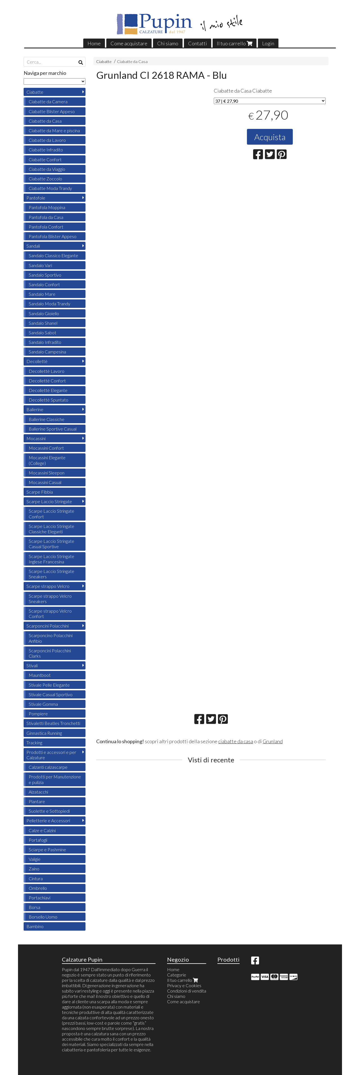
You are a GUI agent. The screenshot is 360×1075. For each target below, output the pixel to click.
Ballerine (34, 409)
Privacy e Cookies (184, 985)
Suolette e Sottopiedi (49, 811)
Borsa (34, 907)
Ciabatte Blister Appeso (52, 111)
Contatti (197, 43)
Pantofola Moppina (47, 207)
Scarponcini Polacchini (47, 625)
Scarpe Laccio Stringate (49, 501)
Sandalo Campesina (47, 351)
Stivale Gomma (43, 704)
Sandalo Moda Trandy (49, 303)
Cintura (36, 878)
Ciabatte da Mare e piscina (54, 130)
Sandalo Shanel (43, 323)
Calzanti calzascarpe (48, 767)
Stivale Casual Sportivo (51, 694)
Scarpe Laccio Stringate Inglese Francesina (51, 559)
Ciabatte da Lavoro (47, 140)
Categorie (176, 974)
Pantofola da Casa (46, 217)
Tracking (34, 742)
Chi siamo (167, 43)
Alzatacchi (38, 791)
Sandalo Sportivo (45, 274)
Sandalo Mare (42, 294)
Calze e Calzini (42, 830)
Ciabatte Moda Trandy (50, 188)
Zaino (34, 868)
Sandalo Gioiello (44, 313)
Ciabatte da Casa (132, 61)
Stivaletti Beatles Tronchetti (53, 723)
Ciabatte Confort (45, 159)
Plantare (37, 801)
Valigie (34, 859)
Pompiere (38, 713)
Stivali (32, 665)
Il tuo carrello (234, 43)
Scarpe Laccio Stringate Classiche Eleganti (51, 528)
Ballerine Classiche (46, 419)
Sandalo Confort (44, 284)
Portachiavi (39, 897)
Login (268, 43)
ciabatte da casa (235, 741)
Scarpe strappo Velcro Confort (50, 613)
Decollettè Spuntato (48, 399)
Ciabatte (104, 61)
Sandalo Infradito (45, 342)
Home (94, 43)
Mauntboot (40, 675)
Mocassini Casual (45, 482)
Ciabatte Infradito (46, 149)
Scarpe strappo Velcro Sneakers (50, 598)
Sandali (33, 245)
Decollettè (37, 361)
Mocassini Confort (46, 448)
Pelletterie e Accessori (48, 820)
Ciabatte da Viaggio (47, 169)
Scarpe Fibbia (39, 491)
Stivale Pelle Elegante (49, 684)
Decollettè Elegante (48, 390)
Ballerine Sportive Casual (52, 428)
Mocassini (36, 438)
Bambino (35, 926)
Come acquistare (129, 43)
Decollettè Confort (47, 380)
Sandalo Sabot (42, 332)
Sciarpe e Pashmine (47, 849)
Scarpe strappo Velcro (47, 586)
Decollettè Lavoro (46, 371)
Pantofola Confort (46, 226)
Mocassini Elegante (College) (47, 460)
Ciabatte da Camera (48, 101)
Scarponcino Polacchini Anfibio (51, 638)
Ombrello (38, 888)
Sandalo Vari (40, 265)
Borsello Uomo (43, 916)
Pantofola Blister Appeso (52, 236)
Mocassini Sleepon (46, 472)
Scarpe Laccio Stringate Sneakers (51, 573)
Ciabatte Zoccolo (45, 178)
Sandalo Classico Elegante (53, 255)
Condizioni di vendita (186, 990)
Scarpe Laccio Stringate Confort (51, 513)
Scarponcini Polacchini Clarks (50, 653)
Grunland (273, 741)
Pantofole (35, 197)
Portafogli (38, 840)
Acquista (269, 137)
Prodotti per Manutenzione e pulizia (55, 779)
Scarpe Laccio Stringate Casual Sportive (51, 543)
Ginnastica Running (44, 733)
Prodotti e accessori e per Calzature (51, 754)
